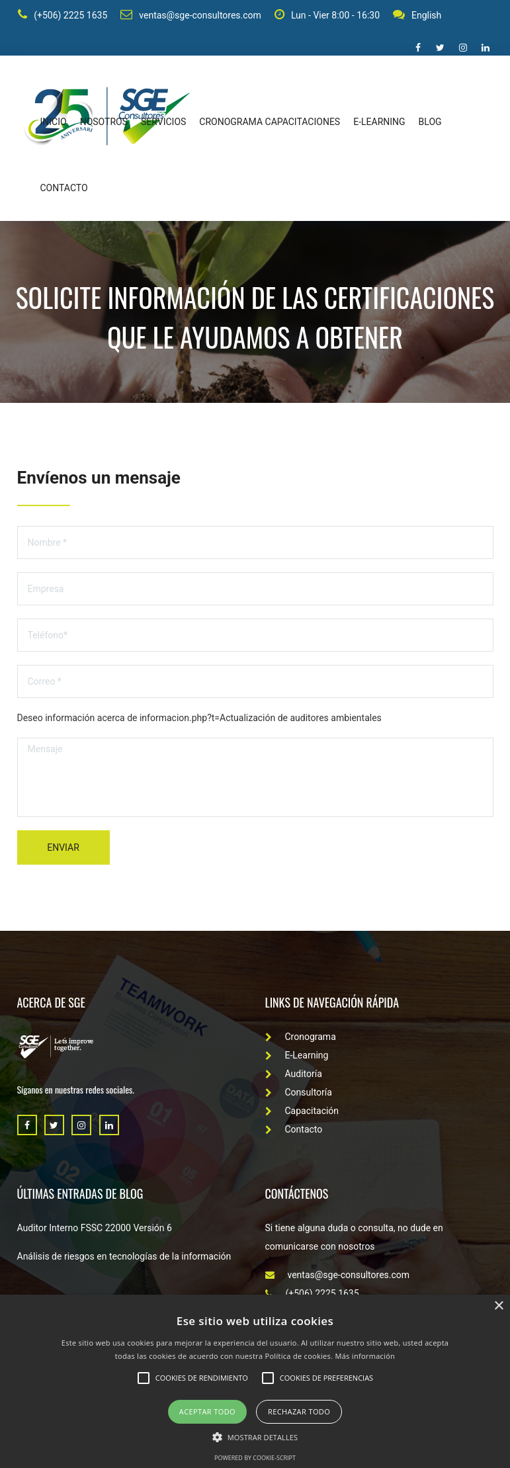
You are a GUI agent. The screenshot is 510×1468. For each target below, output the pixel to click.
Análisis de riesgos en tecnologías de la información (124, 1257)
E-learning (379, 123)
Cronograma (300, 1038)
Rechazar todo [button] (299, 1411)
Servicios (163, 123)
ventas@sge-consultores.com (190, 16)
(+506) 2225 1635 (61, 16)
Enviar (63, 848)
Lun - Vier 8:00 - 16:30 (325, 16)
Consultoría (298, 1093)
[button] (255, 1436)
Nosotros (104, 123)
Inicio (53, 123)
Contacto (64, 189)
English (416, 16)
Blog (430, 123)
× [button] (498, 1306)
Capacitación (302, 1112)
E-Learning (297, 1056)
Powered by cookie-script (255, 1457)
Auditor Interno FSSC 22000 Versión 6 (94, 1229)
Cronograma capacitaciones (269, 123)
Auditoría (293, 1075)
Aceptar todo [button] (207, 1411)
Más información (365, 1356)
